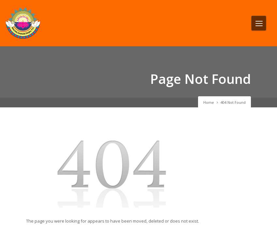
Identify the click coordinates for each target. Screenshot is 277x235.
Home (208, 102)
